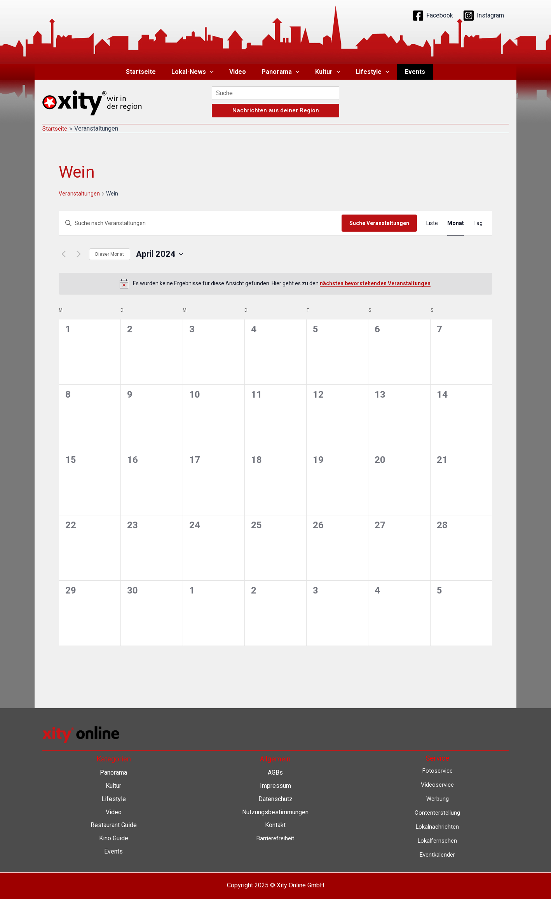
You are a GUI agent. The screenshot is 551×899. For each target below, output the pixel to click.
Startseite (150, 71)
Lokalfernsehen (437, 839)
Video (240, 71)
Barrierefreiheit (275, 837)
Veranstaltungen (79, 193)
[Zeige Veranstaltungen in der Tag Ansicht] (478, 223)
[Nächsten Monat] (78, 254)
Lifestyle (366, 72)
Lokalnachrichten (437, 826)
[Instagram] (483, 15)
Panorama (281, 72)
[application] (216, 72)
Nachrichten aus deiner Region (275, 110)
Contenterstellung (437, 812)
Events (406, 71)
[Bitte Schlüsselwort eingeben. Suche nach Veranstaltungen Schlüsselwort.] (200, 223)
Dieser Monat (109, 254)
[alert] (275, 284)
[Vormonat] (63, 254)
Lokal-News (199, 72)
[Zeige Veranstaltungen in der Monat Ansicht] (455, 223)
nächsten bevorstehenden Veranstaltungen (375, 283)
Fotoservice (437, 770)
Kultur (324, 72)
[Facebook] (432, 15)
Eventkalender (437, 853)
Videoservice (437, 784)
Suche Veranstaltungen (379, 223)
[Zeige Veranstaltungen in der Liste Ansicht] (432, 223)
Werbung (437, 798)
